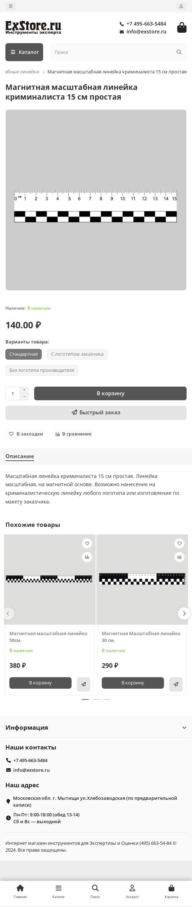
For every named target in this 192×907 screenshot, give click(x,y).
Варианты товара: (27, 341)
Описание (19, 456)
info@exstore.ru (141, 31)
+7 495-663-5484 (141, 23)
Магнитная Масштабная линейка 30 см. (141, 636)
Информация (96, 727)
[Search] (118, 52)
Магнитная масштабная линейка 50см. (48, 636)
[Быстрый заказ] (96, 413)
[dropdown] (10, 6)
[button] (8, 613)
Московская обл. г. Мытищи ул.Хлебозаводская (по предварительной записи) (95, 801)
